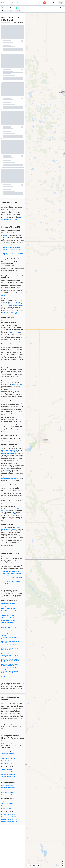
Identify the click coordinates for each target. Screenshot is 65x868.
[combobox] (12, 2)
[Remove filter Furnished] (20, 11)
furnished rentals (18, 310)
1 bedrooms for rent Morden (7, 771)
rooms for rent (11, 514)
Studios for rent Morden (7, 769)
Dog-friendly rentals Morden (8, 792)
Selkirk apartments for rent (7, 606)
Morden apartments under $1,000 (9, 814)
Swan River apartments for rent (8, 627)
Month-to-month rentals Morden (9, 805)
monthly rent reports (6, 272)
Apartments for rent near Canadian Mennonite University (9, 649)
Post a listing (52, 2)
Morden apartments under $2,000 (9, 819)
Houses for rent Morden (7, 760)
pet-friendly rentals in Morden (9, 450)
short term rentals (12, 314)
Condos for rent (5, 403)
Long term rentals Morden (7, 801)
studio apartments (18, 305)
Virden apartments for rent (7, 622)
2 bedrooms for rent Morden (8, 774)
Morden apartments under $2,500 (9, 821)
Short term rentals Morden (7, 803)
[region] (45, 440)
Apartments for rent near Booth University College (8, 645)
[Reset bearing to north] (63, 866)
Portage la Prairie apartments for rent (10, 610)
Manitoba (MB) (15, 206)
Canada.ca (4, 690)
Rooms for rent (17, 423)
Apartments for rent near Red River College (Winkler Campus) (9, 665)
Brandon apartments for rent (8, 620)
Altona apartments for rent (7, 617)
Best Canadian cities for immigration (12, 571)
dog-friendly (17, 452)
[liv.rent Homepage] (3, 3)
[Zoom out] (63, 864)
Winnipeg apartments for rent (8, 603)
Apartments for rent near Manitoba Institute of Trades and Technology (9, 672)
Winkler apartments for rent (7, 615)
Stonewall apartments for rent (8, 608)
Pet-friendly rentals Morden (7, 790)
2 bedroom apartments (14, 303)
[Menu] (61, 2)
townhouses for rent (11, 372)
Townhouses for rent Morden (8, 758)
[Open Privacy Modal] (7, 3)
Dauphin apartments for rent (8, 625)
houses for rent (16, 346)
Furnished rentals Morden (7, 785)
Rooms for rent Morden (6, 763)
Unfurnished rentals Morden (8, 787)
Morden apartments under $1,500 (9, 816)
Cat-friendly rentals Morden (7, 794)
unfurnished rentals (9, 312)
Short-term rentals (18, 492)
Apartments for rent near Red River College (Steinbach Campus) (9, 668)
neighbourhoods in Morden (13, 597)
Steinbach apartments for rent (8, 613)
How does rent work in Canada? (11, 247)
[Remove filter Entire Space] (13, 11)
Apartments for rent (14, 332)
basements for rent (17, 384)
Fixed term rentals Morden (7, 808)
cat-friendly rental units (7, 453)
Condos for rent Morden (7, 756)
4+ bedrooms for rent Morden (8, 779)
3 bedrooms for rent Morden (8, 776)
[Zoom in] (63, 862)
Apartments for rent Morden (8, 753)
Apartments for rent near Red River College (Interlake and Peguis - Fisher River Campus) (10, 660)
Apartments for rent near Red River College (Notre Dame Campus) (9, 656)
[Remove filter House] (5, 11)
